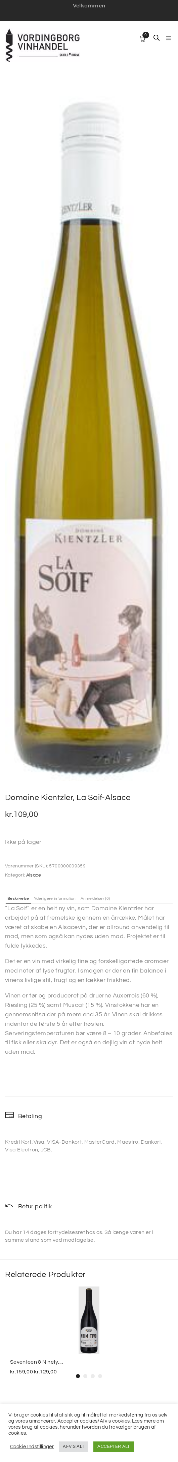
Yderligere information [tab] (55, 899)
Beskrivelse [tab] (18, 899)
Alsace (33, 875)
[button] (169, 38)
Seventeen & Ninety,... (36, 1362)
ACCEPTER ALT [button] (113, 1446)
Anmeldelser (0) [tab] (95, 899)
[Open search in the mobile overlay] (156, 38)
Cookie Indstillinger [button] (32, 1446)
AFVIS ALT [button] (73, 1446)
